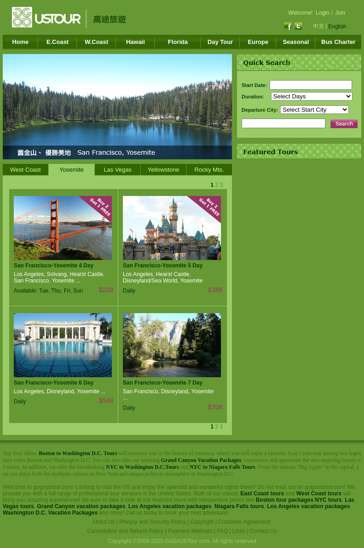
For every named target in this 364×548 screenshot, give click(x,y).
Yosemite (72, 169)
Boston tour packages (285, 500)
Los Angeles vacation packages (169, 506)
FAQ (222, 531)
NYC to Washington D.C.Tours (142, 467)
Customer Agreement (244, 522)
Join (340, 13)
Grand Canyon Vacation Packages (201, 460)
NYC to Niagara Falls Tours (222, 467)
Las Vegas (118, 169)
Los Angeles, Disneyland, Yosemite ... (59, 391)
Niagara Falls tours (239, 506)
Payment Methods (190, 531)
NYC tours (328, 500)
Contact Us (263, 531)
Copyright (202, 522)
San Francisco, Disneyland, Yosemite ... (168, 394)
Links (238, 531)
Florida (178, 41)
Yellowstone (163, 169)
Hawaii (135, 41)
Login (322, 13)
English (337, 26)
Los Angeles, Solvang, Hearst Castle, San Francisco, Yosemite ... (59, 277)
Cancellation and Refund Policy (125, 531)
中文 (318, 26)
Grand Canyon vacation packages (81, 506)
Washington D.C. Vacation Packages (50, 513)
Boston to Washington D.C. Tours (78, 453)
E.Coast (57, 41)
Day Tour (220, 41)
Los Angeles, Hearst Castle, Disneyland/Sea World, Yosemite (163, 277)
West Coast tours (318, 493)
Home (20, 41)
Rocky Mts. (209, 169)
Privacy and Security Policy (152, 522)
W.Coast (96, 41)
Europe (258, 41)
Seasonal (296, 41)
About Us (103, 522)
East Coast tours (262, 493)
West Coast (25, 169)
